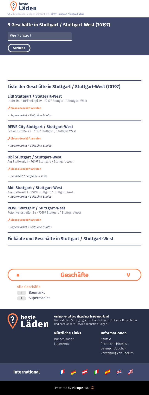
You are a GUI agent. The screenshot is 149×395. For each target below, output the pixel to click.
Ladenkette (62, 344)
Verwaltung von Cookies (117, 353)
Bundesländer (64, 339)
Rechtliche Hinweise (114, 344)
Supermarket (33, 298)
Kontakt (106, 339)
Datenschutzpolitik (113, 348)
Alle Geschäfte (29, 287)
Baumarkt (31, 292)
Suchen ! (19, 48)
